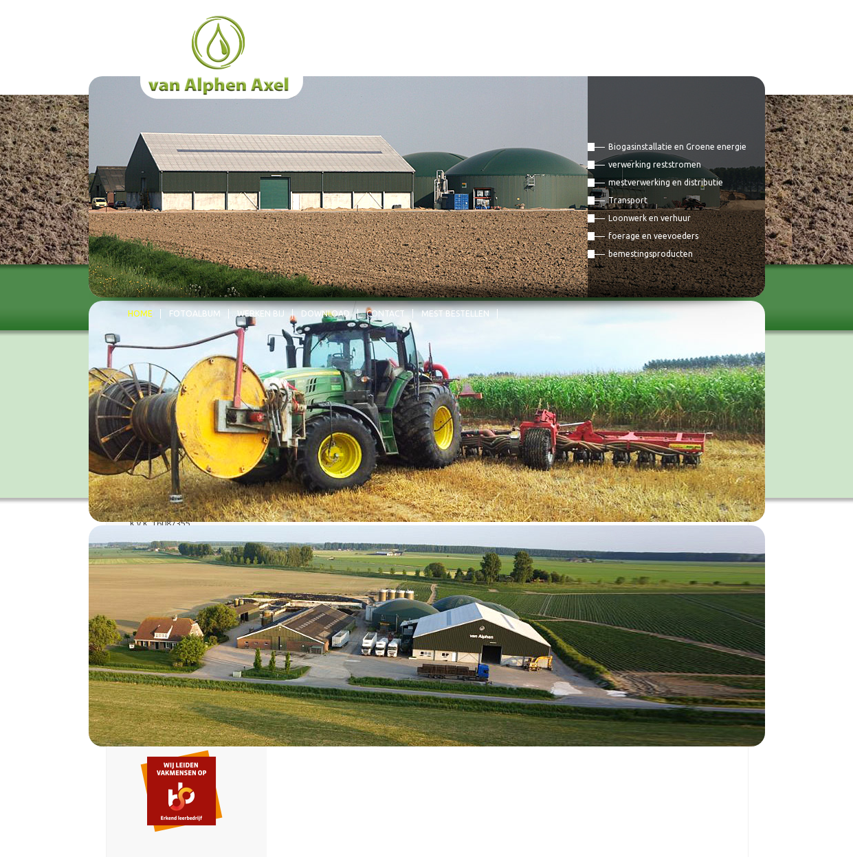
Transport (627, 200)
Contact (385, 313)
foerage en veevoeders (653, 235)
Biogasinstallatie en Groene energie (677, 146)
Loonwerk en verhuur (649, 218)
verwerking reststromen (654, 164)
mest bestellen (455, 313)
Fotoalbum (195, 313)
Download (325, 313)
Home (140, 313)
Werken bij (261, 313)
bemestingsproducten (650, 253)
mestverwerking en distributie (665, 182)
